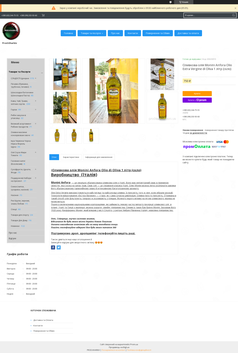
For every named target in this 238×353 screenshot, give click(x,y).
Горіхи (14, 109)
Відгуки (12, 238)
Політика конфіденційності (139, 350)
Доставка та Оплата (43, 320)
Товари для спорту (20, 215)
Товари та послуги (91, 33)
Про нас (115, 33)
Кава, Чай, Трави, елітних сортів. (19, 102)
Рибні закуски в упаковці (18, 117)
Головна (68, 33)
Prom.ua (134, 344)
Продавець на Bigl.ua (119, 347)
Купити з (197, 100)
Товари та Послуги (19, 71)
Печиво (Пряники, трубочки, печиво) (20, 85)
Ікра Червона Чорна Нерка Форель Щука (21, 143)
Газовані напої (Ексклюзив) (18, 162)
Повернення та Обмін (158, 33)
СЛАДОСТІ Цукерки (20, 78)
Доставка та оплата (188, 33)
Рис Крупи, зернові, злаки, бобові (20, 202)
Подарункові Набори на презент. (21, 179)
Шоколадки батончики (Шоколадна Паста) (22, 94)
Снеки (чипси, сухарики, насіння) (20, 188)
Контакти (133, 33)
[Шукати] (233, 15)
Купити (197, 93)
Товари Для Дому (19, 220)
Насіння (14, 195)
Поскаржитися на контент (113, 350)
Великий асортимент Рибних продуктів (21, 125)
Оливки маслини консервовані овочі (20, 134)
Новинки (15, 226)
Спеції (14, 209)
